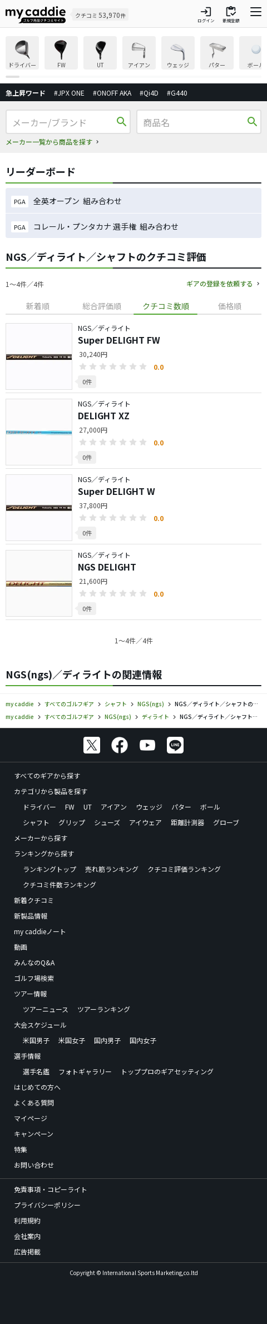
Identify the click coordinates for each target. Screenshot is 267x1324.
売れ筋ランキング (112, 869)
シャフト (36, 822)
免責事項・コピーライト (50, 1189)
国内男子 (107, 1040)
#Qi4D (149, 92)
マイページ (30, 1118)
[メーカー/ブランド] (63, 122)
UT (87, 806)
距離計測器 (187, 822)
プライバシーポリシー (47, 1204)
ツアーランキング (103, 1009)
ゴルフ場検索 (34, 978)
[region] (133, 57)
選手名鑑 (36, 1071)
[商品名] (194, 122)
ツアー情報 (30, 993)
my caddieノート (40, 931)
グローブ (226, 822)
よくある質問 (34, 1102)
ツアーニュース (45, 1009)
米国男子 (36, 1040)
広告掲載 (27, 1251)
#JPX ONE (69, 92)
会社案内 (27, 1236)
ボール (210, 806)
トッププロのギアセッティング (167, 1071)
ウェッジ (149, 806)
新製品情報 (30, 915)
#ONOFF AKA (112, 92)
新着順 (38, 305)
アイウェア (145, 822)
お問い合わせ (34, 1164)
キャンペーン (33, 1133)
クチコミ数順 (165, 305)
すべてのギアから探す (47, 775)
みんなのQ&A (34, 962)
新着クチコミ (34, 900)
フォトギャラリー (85, 1071)
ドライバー (39, 806)
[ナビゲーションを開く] (256, 14)
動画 (20, 946)
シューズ (107, 822)
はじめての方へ (37, 1087)
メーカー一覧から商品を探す (49, 141)
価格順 (229, 305)
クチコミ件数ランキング (59, 884)
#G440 (177, 92)
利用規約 (27, 1220)
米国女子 (71, 1040)
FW (70, 806)
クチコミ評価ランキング (184, 869)
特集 (20, 1149)
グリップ (71, 822)
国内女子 (143, 1040)
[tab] (38, 306)
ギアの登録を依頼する (219, 283)
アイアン (114, 806)
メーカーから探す (40, 837)
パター (181, 806)
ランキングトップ (49, 869)
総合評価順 (101, 305)
